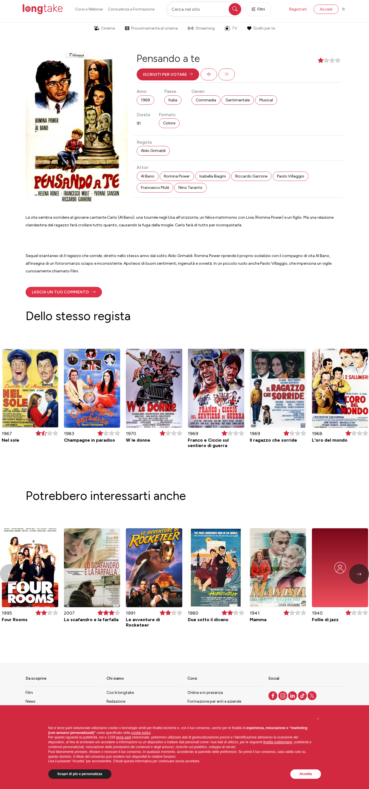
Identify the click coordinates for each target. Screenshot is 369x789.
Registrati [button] (298, 9)
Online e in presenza (205, 692)
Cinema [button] (104, 28)
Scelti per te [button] (261, 28)
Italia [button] (172, 100)
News (31, 701)
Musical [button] (266, 100)
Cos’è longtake (120, 692)
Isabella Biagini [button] (212, 176)
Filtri (258, 9)
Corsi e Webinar (89, 9)
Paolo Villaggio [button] (290, 176)
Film (29, 692)
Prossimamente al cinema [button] (151, 28)
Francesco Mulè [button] (155, 187)
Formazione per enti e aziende (214, 701)
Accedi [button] (326, 9)
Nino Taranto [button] (190, 187)
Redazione (116, 701)
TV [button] (231, 28)
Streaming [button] (201, 28)
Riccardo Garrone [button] (251, 176)
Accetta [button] (305, 774)
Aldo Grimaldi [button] (153, 150)
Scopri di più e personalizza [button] (79, 774)
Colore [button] (169, 123)
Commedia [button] (206, 100)
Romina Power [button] (177, 176)
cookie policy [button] (141, 733)
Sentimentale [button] (238, 100)
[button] (168, 74)
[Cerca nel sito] (204, 9)
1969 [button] (145, 100)
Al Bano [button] (148, 176)
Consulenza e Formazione (131, 9)
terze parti (123, 737)
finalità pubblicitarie (277, 742)
